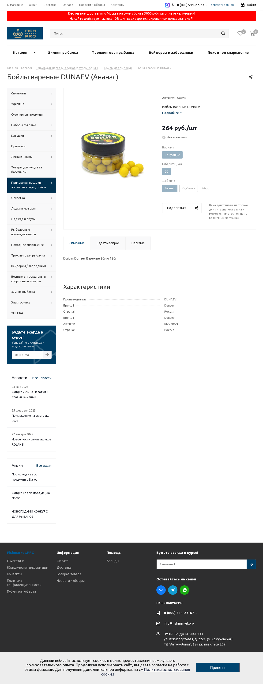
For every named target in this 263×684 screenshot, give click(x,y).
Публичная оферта (21, 591)
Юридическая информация (28, 567)
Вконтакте (161, 590)
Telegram (172, 590)
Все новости (42, 378)
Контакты (14, 574)
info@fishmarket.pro (179, 624)
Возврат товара (69, 574)
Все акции (44, 465)
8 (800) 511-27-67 (179, 613)
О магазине (16, 561)
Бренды (113, 561)
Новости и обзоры (71, 581)
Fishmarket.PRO (20, 553)
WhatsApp (184, 590)
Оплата (62, 561)
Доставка (64, 567)
